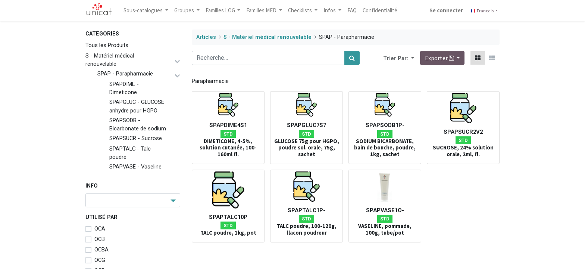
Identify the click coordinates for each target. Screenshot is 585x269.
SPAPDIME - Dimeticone (124, 88)
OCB (99, 239)
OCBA (101, 249)
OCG (99, 260)
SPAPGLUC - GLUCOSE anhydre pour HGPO (136, 106)
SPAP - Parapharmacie (125, 73)
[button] (412, 58)
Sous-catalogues (143, 10)
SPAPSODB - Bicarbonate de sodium (137, 124)
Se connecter (446, 10)
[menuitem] (352, 10)
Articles (206, 37)
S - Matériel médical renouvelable (109, 59)
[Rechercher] (352, 58)
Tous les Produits (106, 45)
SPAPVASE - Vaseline (135, 166)
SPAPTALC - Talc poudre (130, 152)
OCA (99, 228)
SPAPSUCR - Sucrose (135, 138)
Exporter (440, 58)
